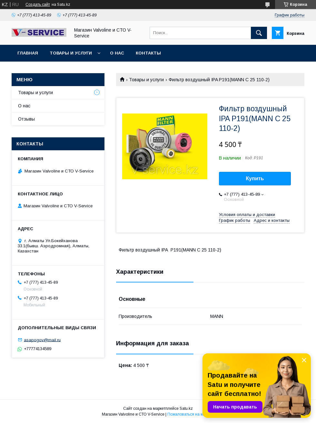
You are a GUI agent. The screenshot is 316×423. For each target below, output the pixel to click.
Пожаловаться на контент (190, 414)
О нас (117, 53)
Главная (27, 53)
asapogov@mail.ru (42, 339)
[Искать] (259, 33)
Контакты (148, 53)
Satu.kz (186, 408)
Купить (255, 178)
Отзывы (26, 119)
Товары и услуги (71, 53)
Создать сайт (37, 4)
